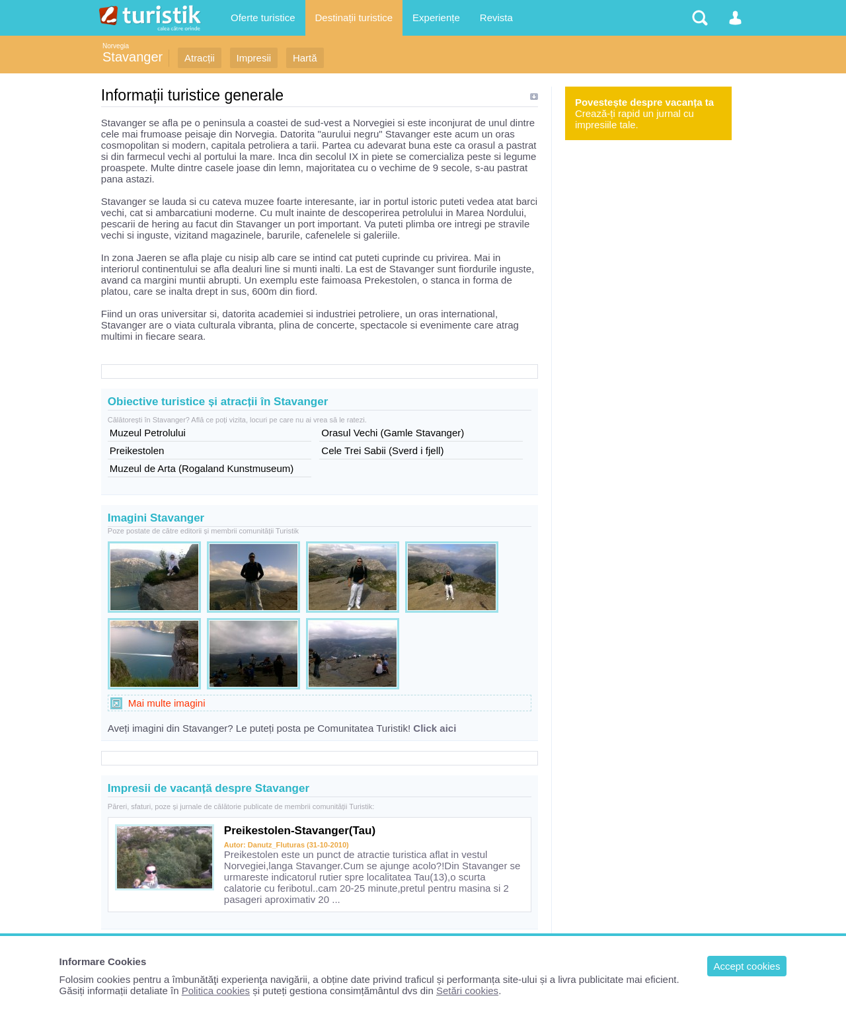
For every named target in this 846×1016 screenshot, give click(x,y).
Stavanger (132, 57)
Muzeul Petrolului (148, 432)
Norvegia (115, 46)
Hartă (305, 57)
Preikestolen (137, 450)
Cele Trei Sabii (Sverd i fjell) (382, 450)
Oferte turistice (263, 17)
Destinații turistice (354, 17)
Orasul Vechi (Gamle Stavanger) (392, 432)
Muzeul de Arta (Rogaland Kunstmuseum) (201, 468)
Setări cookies (467, 990)
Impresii (254, 57)
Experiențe (436, 17)
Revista (496, 17)
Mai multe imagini (167, 703)
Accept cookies (747, 966)
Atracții (199, 57)
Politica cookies (216, 990)
